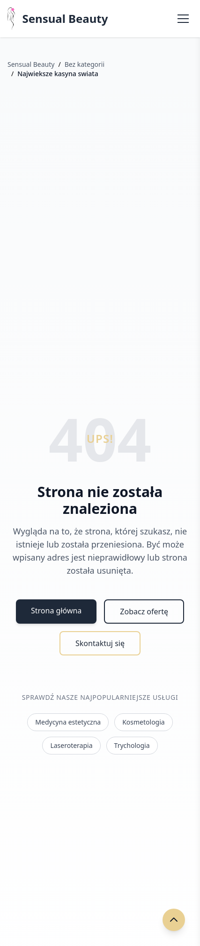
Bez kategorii (84, 64)
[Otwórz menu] (183, 19)
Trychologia (132, 745)
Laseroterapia (71, 745)
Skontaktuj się (100, 643)
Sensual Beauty (65, 18)
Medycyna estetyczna (68, 722)
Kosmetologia (143, 722)
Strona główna (56, 610)
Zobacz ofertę (144, 611)
